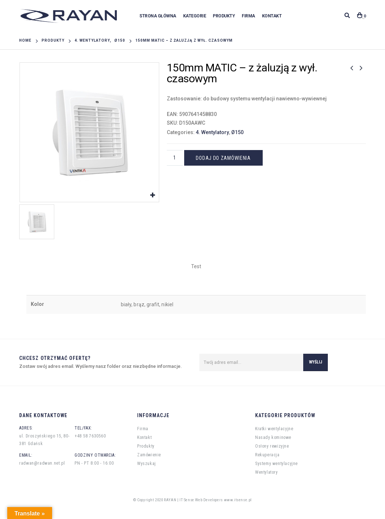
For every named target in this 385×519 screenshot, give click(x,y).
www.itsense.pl (238, 500)
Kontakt (272, 15)
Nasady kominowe (273, 437)
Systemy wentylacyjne (276, 463)
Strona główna (157, 15)
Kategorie (194, 15)
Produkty (224, 15)
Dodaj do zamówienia (223, 158)
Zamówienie (149, 454)
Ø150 (237, 132)
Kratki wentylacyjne (274, 428)
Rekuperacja (267, 454)
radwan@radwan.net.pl (42, 463)
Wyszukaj (146, 463)
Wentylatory (266, 472)
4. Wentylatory (212, 132)
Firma (248, 15)
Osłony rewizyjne (272, 446)
